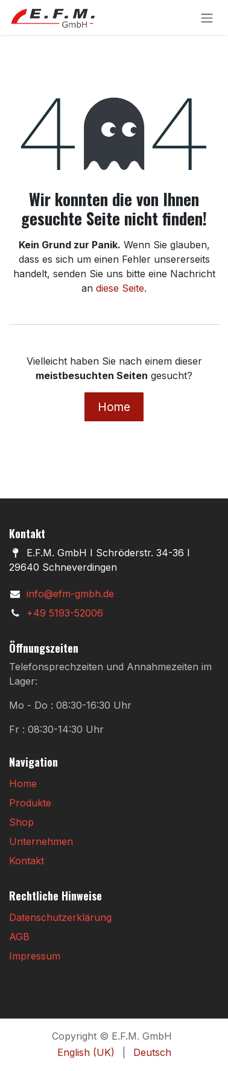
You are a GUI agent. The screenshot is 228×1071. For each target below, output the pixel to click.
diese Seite (120, 288)
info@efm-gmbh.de (70, 594)
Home (114, 407)
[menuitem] (86, 1052)
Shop (21, 822)
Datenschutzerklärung (60, 917)
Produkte (30, 803)
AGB (19, 937)
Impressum (34, 956)
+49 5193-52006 (65, 613)
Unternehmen (41, 841)
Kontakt (26, 861)
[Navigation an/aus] (207, 17)
